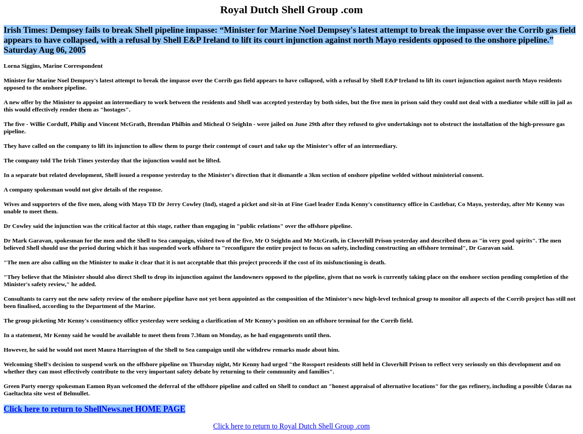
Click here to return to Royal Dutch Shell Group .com (291, 426)
